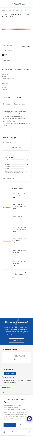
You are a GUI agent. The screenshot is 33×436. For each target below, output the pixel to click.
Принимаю (9, 425)
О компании (6, 387)
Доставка (19, 97)
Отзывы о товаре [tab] (10, 137)
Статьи (4, 392)
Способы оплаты (7, 97)
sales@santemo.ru (9, 377)
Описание (6, 104)
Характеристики (19, 104)
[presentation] (2, 357)
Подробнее (24, 425)
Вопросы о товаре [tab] (10, 142)
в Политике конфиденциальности (13, 419)
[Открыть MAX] (29, 418)
